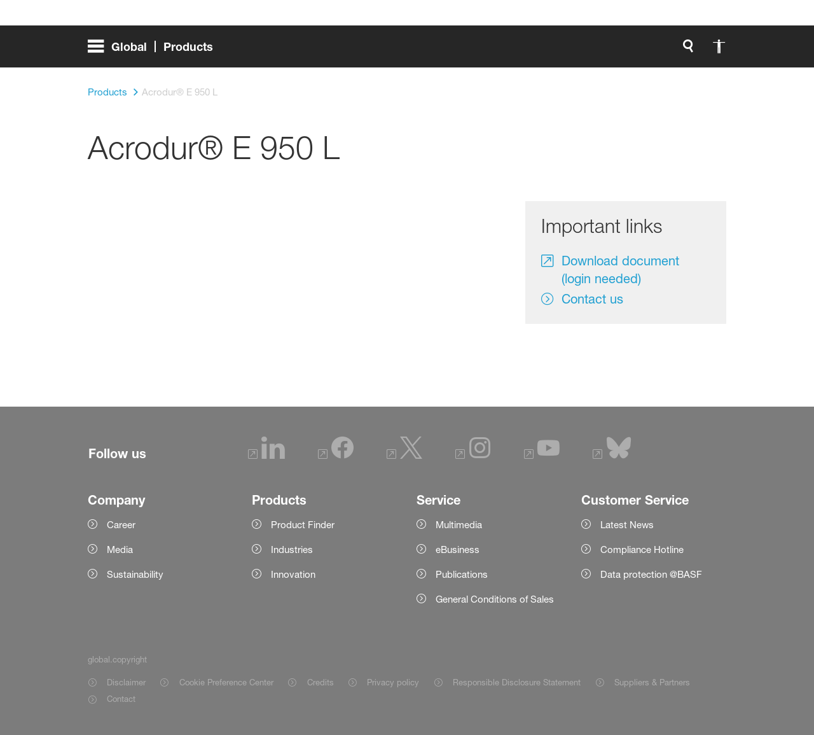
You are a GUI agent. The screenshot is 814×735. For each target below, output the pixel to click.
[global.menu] (155, 51)
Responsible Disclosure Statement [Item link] (517, 682)
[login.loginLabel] (530, 51)
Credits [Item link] (320, 682)
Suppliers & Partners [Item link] (652, 682)
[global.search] (399, 50)
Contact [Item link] (121, 699)
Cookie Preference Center (226, 682)
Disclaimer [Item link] (126, 682)
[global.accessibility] (430, 50)
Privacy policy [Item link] (393, 682)
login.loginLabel (541, 51)
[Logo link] (675, 51)
